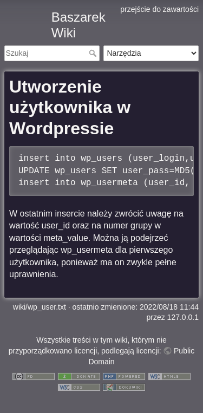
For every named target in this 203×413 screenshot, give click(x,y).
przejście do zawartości (159, 9)
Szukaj (94, 53)
